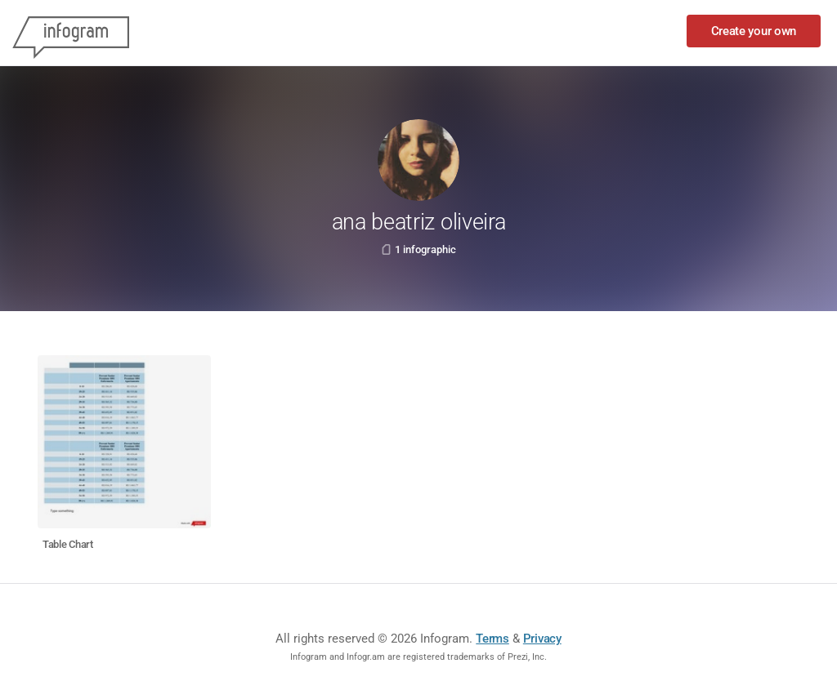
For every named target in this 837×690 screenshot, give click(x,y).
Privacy (542, 638)
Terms (492, 638)
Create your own (754, 31)
